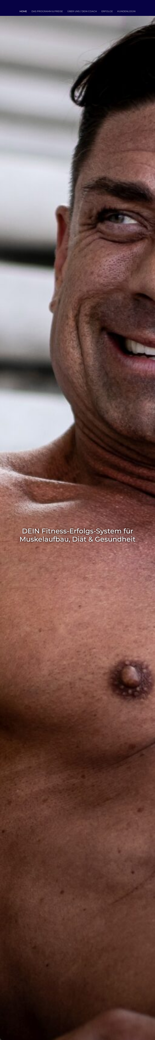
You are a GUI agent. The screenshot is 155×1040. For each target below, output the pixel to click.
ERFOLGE (107, 11)
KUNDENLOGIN (126, 11)
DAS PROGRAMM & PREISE (47, 11)
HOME (23, 11)
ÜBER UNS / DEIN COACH (82, 11)
